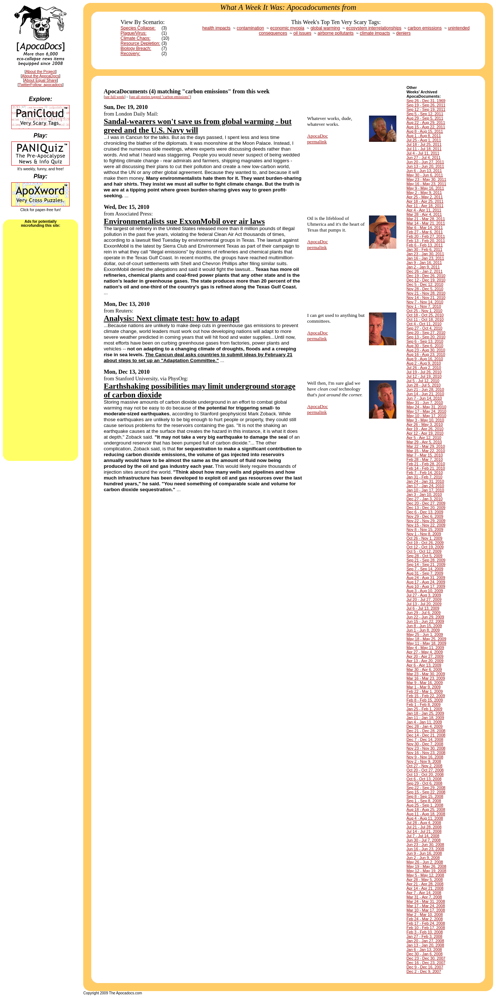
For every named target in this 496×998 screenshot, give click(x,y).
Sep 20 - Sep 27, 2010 (426, 332)
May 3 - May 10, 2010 (425, 420)
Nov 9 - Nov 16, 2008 (425, 757)
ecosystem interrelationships (373, 28)
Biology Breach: (135, 48)
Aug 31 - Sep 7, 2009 (425, 573)
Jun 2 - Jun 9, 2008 (423, 857)
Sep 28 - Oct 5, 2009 (424, 556)
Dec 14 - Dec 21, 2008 (426, 735)
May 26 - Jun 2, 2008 (425, 862)
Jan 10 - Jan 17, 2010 (425, 490)
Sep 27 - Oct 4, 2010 (424, 328)
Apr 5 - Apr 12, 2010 (424, 437)
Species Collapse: (137, 28)
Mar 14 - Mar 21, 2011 (426, 223)
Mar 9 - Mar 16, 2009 (425, 682)
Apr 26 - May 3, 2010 (425, 424)
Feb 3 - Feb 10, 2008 (425, 932)
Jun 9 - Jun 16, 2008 (424, 853)
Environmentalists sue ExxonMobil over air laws (184, 221)
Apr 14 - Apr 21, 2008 (425, 888)
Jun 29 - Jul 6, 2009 (424, 612)
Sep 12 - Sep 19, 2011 (426, 109)
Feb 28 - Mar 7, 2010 (425, 459)
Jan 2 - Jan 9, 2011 (423, 267)
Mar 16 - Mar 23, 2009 (426, 678)
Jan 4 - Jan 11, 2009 (424, 722)
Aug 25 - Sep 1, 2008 (425, 805)
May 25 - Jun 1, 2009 (425, 634)
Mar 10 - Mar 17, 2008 (426, 910)
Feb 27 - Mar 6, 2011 (425, 232)
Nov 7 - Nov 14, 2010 (425, 302)
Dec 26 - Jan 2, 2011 (425, 271)
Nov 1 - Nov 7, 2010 (424, 306)
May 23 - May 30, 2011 (426, 179)
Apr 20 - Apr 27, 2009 (425, 656)
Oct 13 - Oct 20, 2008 (425, 774)
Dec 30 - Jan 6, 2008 (425, 954)
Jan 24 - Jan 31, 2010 (425, 481)
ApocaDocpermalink (317, 138)
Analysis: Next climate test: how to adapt (171, 318)
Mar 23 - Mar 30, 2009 (426, 674)
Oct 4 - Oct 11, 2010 (424, 324)
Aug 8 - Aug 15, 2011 (425, 131)
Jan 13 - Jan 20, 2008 (425, 945)
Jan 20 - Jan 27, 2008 (425, 941)
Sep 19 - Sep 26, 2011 (426, 105)
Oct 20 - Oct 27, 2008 (425, 770)
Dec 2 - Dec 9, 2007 (424, 971)
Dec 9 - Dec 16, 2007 (425, 967)
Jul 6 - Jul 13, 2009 (423, 608)
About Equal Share (40, 80)
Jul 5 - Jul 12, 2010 (423, 380)
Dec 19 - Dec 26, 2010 (426, 275)
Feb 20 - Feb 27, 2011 (426, 236)
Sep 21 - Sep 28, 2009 (426, 560)
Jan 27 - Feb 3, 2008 (424, 936)
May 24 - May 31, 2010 (426, 407)
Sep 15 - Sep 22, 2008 (426, 792)
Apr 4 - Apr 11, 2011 (424, 210)
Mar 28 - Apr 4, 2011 (424, 214)
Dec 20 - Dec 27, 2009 (426, 503)
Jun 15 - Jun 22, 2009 (425, 621)
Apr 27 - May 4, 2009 (425, 652)
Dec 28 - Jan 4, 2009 (425, 726)
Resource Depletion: (140, 43)
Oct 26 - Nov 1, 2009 (424, 538)
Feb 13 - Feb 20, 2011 (426, 240)
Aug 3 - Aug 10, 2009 (425, 591)
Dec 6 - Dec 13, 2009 (425, 512)
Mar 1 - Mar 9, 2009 (424, 687)
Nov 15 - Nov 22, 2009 (426, 525)
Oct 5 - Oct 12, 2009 (424, 551)
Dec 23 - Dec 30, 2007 (426, 958)
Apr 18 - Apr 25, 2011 (425, 201)
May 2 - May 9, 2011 (424, 192)
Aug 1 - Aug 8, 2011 (424, 135)
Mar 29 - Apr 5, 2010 (424, 442)
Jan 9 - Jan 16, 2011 (424, 262)
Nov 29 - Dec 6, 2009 (425, 516)
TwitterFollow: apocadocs (40, 84)
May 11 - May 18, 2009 (426, 643)
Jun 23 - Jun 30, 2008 (425, 844)
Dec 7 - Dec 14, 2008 (425, 739)
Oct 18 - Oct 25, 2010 (425, 315)
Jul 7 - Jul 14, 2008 (423, 836)
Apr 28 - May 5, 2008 (425, 879)
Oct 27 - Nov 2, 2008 (424, 766)
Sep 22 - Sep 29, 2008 (426, 787)
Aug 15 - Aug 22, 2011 (426, 127)
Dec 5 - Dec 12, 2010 (425, 284)
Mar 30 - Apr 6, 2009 (424, 669)
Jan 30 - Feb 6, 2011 (424, 249)
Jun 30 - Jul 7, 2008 (424, 840)
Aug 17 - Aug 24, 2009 (426, 582)
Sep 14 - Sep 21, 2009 (426, 564)
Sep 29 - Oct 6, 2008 (424, 783)
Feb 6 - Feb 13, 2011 (425, 245)
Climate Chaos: (135, 38)
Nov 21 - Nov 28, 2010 (426, 293)
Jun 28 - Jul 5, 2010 (424, 385)
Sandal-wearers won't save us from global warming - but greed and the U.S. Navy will (198, 126)
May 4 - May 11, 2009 (425, 647)
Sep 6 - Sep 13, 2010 (425, 341)
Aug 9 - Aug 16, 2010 (425, 359)
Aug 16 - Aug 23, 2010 (426, 354)
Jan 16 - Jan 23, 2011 (425, 258)
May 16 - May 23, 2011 (426, 184)
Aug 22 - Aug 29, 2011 (426, 122)
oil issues (302, 33)
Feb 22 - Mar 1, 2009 (425, 691)
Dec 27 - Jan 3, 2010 (425, 499)
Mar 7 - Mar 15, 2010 (425, 455)
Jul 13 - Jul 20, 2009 (424, 604)
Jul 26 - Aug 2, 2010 (424, 367)
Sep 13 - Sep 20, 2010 (426, 337)
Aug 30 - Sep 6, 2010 (425, 345)
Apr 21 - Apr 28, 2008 (425, 884)
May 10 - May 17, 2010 (426, 415)
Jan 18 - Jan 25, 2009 (425, 713)
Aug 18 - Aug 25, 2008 (426, 809)
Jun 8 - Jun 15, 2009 (424, 626)
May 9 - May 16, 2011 (425, 188)
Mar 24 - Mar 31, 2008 (426, 901)
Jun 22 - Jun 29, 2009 (425, 617)
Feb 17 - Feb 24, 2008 (426, 923)
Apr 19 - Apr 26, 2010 (425, 429)
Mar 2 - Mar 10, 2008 (425, 914)
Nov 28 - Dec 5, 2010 (425, 289)
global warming (325, 28)
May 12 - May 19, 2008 (426, 871)
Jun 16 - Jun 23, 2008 (425, 849)
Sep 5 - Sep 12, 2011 (425, 114)
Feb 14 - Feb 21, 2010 (426, 468)
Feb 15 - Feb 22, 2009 (426, 696)
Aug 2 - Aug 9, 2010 (424, 363)
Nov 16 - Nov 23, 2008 (426, 752)
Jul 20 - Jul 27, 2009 (424, 599)
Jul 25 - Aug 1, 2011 (424, 140)
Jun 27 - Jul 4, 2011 (424, 157)
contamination (250, 28)
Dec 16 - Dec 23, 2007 (426, 962)
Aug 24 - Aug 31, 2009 (426, 577)
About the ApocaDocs (40, 76)
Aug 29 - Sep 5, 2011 (425, 118)
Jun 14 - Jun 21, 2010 (425, 394)
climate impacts (375, 33)
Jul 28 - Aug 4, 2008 (424, 822)
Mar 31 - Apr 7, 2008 (424, 897)
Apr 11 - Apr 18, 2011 (425, 205)
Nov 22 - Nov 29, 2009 (426, 521)
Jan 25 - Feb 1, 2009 (424, 709)
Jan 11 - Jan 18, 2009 (425, 717)
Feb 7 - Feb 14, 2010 (425, 472)
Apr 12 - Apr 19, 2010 (425, 433)
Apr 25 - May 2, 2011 (425, 197)
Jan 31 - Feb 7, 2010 (424, 477)
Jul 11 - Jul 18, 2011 (424, 149)
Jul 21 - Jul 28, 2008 (424, 827)
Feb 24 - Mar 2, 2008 (425, 919)
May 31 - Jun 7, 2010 (425, 402)
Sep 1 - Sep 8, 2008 (424, 801)
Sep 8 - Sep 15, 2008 (425, 796)
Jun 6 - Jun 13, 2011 (424, 170)
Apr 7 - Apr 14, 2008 (424, 892)
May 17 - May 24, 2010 (426, 411)
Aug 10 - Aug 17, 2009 (426, 586)
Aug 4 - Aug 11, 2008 (425, 818)
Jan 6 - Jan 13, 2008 (424, 949)
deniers (403, 33)
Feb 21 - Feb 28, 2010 (426, 464)
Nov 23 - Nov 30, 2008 (426, 748)
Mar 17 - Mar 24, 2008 (426, 906)
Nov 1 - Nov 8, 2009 (424, 534)
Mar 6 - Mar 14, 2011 (425, 227)
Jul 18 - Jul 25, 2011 (424, 144)
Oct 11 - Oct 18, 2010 (425, 319)
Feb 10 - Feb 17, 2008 (426, 927)
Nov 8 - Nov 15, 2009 (425, 529)
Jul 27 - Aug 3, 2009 (424, 595)
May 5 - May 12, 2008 (425, 875)
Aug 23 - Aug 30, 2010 (426, 350)
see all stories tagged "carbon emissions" (160, 97)
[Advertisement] (40, 343)
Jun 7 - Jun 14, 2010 (424, 398)
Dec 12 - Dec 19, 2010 (426, 280)
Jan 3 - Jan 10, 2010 (424, 494)
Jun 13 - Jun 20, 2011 (425, 166)
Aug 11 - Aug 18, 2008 (426, 814)
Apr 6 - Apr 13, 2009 (424, 665)
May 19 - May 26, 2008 (426, 866)
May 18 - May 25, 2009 (426, 639)
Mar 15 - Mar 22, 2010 (426, 450)
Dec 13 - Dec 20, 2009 (426, 507)
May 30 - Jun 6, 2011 (425, 175)
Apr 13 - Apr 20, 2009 (425, 661)
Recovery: (130, 53)
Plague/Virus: (133, 33)
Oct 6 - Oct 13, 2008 (424, 779)
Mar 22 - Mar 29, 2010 (426, 446)
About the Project (40, 71)
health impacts (216, 28)
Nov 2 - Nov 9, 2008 (424, 761)
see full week (114, 97)
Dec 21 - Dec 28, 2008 (426, 731)
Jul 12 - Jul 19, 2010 (424, 376)
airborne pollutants (336, 33)
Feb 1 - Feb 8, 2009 (424, 704)
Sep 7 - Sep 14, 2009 (425, 569)
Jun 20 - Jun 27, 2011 (425, 162)
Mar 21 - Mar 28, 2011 (426, 219)
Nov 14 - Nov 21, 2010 (426, 297)
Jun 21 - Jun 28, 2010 (425, 389)
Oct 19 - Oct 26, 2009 (425, 542)
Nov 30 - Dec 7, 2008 (425, 744)
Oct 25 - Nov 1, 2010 (424, 310)
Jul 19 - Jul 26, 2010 (424, 372)
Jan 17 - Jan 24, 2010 (425, 486)
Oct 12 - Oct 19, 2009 (425, 547)
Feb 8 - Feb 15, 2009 (425, 700)
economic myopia (287, 28)
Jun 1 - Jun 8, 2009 (423, 630)
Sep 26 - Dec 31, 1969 (426, 100)
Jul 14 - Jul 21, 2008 (424, 831)
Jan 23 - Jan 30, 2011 (425, 254)
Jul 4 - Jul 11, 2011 (423, 153)
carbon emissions (425, 28)
